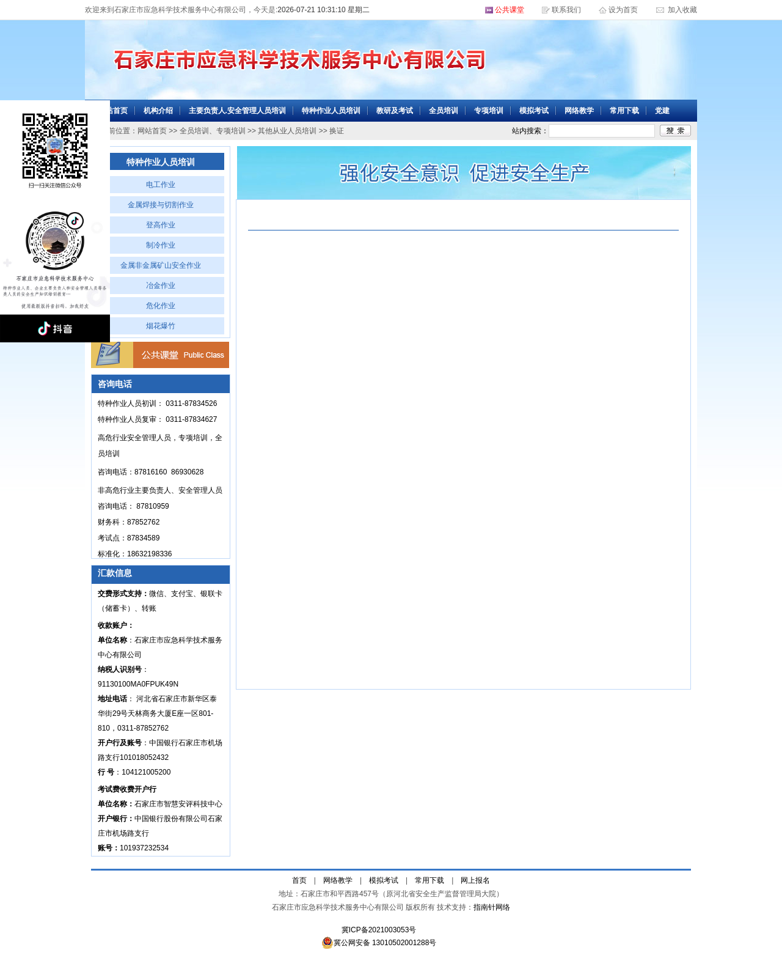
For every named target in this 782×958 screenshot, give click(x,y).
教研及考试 (394, 110)
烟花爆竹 (160, 326)
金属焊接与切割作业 (161, 205)
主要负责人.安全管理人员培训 (237, 110)
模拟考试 (534, 110)
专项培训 (488, 110)
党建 (662, 110)
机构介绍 (158, 110)
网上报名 (475, 880)
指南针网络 (491, 907)
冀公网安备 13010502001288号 (379, 943)
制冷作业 (160, 245)
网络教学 (579, 110)
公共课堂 (509, 10)
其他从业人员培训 (287, 131)
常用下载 (624, 110)
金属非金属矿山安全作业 (160, 265)
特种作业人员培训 (331, 110)
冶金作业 (160, 285)
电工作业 (160, 184)
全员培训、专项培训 (213, 131)
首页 (299, 880)
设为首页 (624, 10)
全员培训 (443, 110)
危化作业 (160, 305)
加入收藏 (681, 10)
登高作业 (160, 225)
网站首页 (113, 110)
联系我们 (566, 10)
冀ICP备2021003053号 (379, 930)
